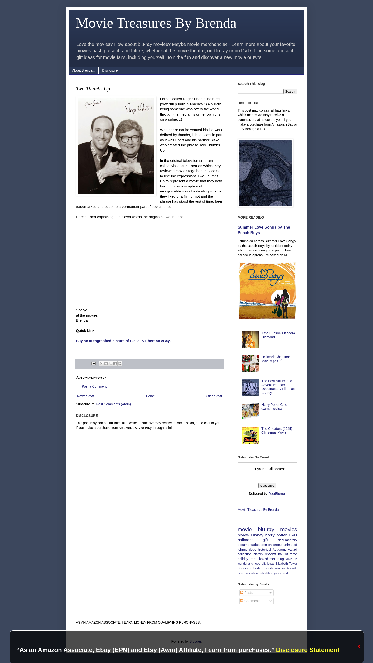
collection (244, 554)
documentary (287, 540)
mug (280, 559)
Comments (250, 601)
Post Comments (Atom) (113, 404)
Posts (246, 592)
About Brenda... (83, 70)
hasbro (258, 568)
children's (275, 545)
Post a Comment (94, 386)
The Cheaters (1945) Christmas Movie (276, 431)
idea (264, 545)
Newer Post (85, 396)
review (243, 535)
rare (254, 559)
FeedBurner (277, 494)
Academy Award (285, 549)
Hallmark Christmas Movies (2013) (275, 359)
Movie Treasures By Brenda (156, 23)
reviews (270, 554)
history (258, 554)
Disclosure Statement (306, 649)
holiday (243, 559)
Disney (257, 535)
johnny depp (247, 549)
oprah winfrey (275, 568)
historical (264, 549)
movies (288, 529)
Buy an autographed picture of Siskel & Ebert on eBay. (123, 341)
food (257, 563)
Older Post (214, 396)
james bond (281, 573)
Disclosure (110, 70)
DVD (293, 535)
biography (244, 568)
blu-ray (266, 529)
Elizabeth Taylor (286, 563)
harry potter (276, 535)
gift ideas (268, 563)
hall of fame (287, 554)
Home (150, 396)
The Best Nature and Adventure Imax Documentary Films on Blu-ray (278, 387)
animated (290, 545)
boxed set (267, 559)
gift (265, 540)
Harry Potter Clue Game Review (274, 407)
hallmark (245, 540)
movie (245, 529)
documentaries (249, 545)
